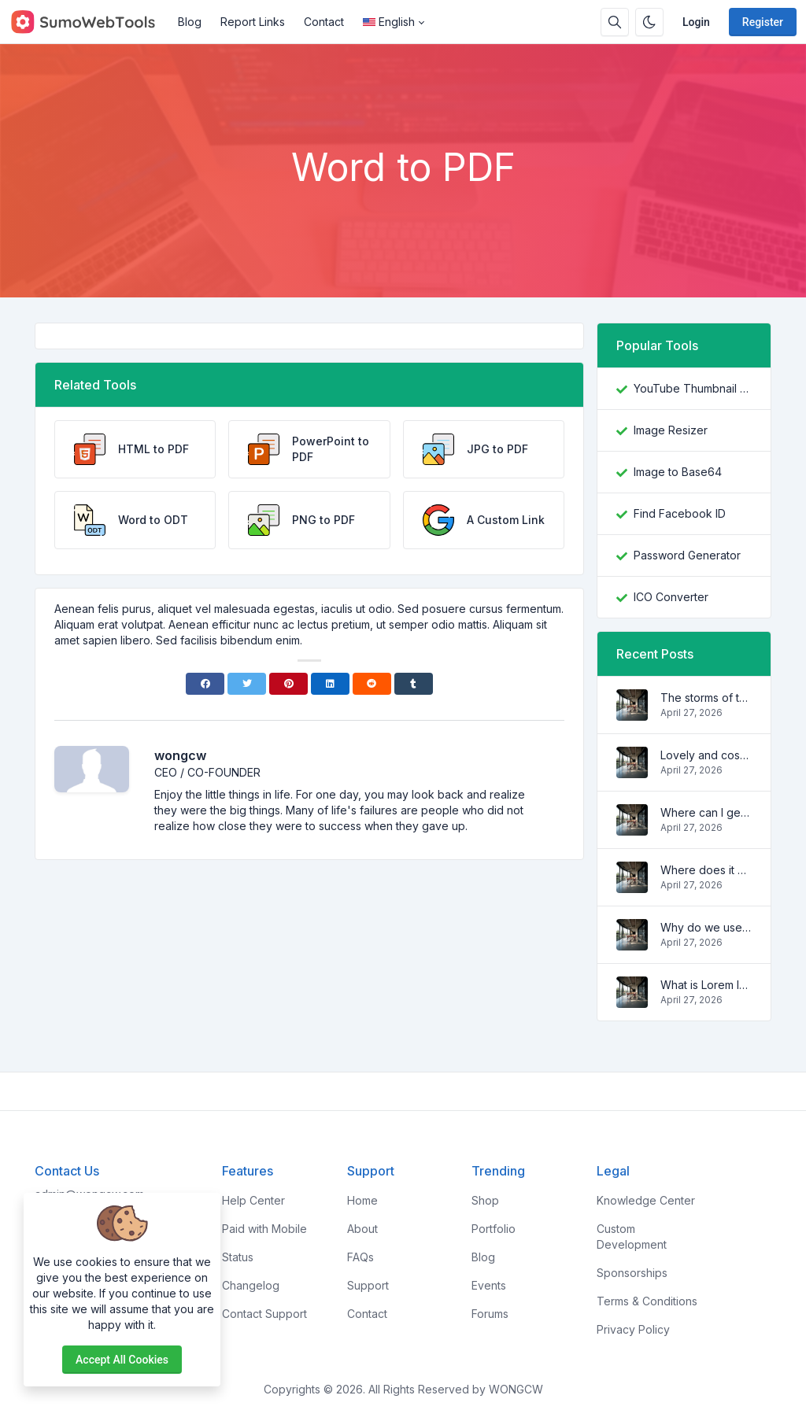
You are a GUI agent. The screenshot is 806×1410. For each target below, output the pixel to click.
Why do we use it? (706, 927)
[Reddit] (372, 684)
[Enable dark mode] (649, 22)
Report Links (252, 21)
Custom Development (632, 1236)
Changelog (250, 1285)
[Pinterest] (288, 684)
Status (237, 1257)
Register (762, 22)
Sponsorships (632, 1272)
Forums (489, 1313)
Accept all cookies (122, 1359)
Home (362, 1200)
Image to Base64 (678, 471)
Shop (485, 1200)
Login (696, 22)
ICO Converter (671, 596)
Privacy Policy (633, 1329)
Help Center (253, 1200)
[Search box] (615, 22)
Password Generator (687, 555)
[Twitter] (246, 684)
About (362, 1228)
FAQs (360, 1257)
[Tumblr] (413, 684)
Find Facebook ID (680, 513)
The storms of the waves (706, 697)
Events (488, 1285)
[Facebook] (205, 684)
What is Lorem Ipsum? (706, 984)
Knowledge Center (646, 1200)
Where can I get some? (706, 812)
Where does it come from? (706, 870)
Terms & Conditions (647, 1301)
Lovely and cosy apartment (706, 755)
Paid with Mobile (264, 1228)
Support (368, 1285)
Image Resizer (671, 430)
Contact (324, 21)
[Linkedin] (330, 684)
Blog (190, 21)
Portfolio (493, 1228)
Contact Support (264, 1313)
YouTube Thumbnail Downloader (693, 388)
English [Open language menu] (389, 21)
